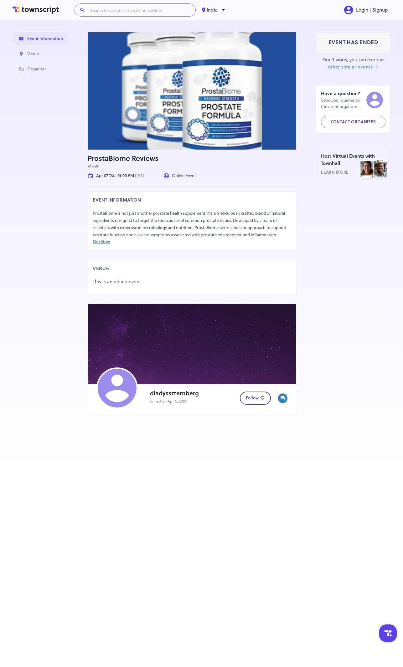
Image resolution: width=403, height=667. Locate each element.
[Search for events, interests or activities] (140, 10)
